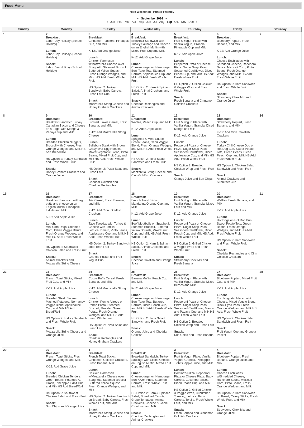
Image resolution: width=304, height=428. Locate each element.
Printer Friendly (163, 12)
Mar (127, 22)
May (141, 22)
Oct (176, 22)
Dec (191, 22)
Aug (161, 22)
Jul (155, 22)
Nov (183, 22)
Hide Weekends (140, 12)
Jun (148, 22)
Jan (112, 22)
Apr (134, 22)
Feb (119, 22)
